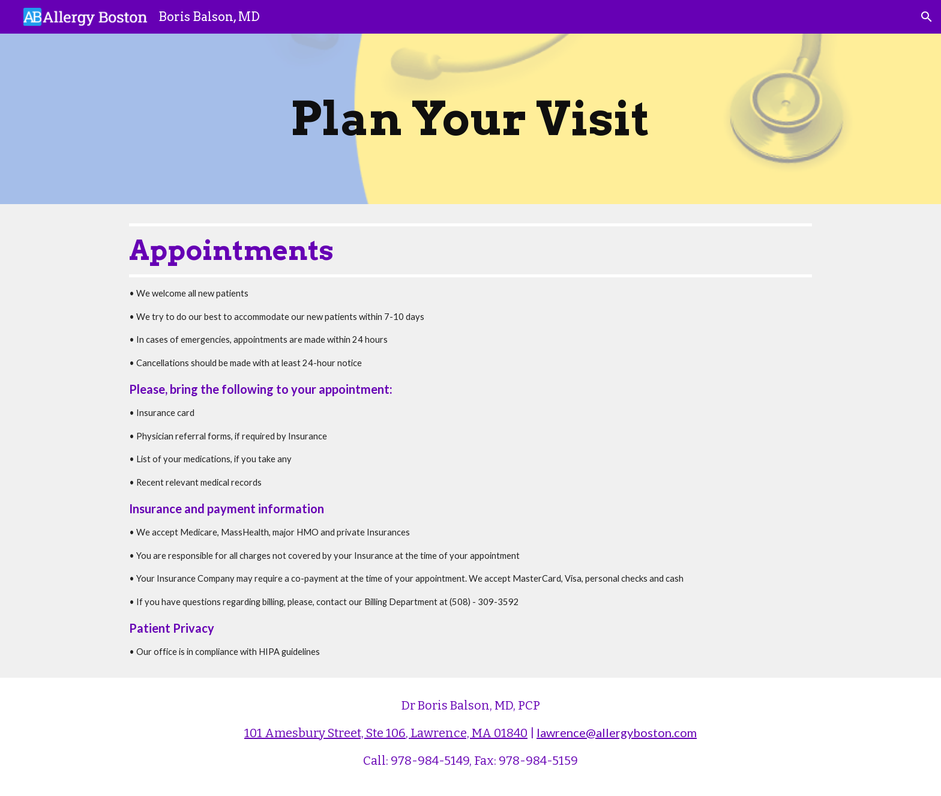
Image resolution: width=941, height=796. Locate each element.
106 (396, 733)
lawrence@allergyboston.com (617, 732)
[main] (470, 119)
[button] (926, 16)
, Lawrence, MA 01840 (467, 733)
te (378, 733)
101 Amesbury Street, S (308, 733)
